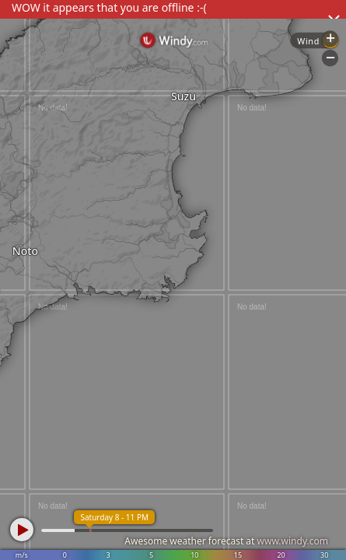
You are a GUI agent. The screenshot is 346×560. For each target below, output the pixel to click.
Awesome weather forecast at (226, 541)
